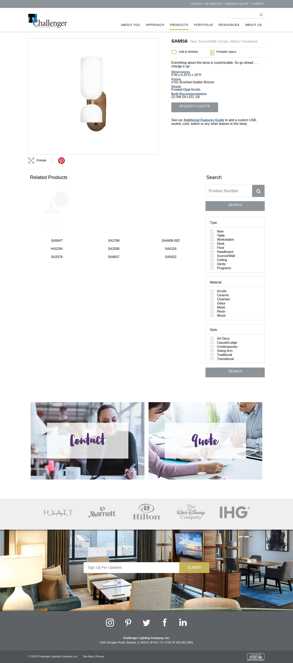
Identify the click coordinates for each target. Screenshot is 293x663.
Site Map (88, 656)
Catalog (196, 3)
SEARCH (235, 205)
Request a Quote (237, 3)
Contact (258, 3)
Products (179, 24)
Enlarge (41, 160)
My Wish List (213, 3)
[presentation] (131, 581)
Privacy (99, 656)
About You (130, 24)
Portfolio (203, 24)
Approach (155, 24)
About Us (253, 24)
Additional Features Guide (204, 120)
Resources (229, 24)
